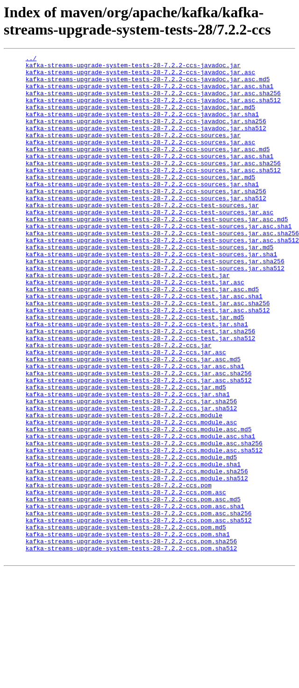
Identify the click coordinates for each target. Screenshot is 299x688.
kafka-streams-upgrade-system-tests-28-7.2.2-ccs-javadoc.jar (133, 67)
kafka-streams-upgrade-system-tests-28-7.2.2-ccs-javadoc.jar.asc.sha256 (153, 101)
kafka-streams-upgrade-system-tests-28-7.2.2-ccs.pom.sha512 (131, 647)
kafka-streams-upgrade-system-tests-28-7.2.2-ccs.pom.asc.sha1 (135, 597)
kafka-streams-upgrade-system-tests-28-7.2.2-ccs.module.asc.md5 (139, 504)
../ (31, 59)
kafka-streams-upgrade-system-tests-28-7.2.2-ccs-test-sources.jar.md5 (149, 286)
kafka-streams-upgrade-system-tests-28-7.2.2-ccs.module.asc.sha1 (140, 513)
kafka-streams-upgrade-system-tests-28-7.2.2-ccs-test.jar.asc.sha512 (148, 362)
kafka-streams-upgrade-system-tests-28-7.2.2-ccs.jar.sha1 (128, 462)
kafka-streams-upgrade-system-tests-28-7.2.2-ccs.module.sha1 (133, 546)
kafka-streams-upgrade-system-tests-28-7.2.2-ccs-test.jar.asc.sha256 (148, 353)
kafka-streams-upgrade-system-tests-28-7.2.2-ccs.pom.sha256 (131, 639)
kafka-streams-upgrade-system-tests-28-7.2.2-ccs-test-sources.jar (142, 236)
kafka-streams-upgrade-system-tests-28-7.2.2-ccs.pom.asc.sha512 (139, 614)
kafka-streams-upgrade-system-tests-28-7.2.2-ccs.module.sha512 (137, 563)
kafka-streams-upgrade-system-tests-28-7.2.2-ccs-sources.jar (133, 151)
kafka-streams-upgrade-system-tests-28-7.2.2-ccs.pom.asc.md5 (133, 588)
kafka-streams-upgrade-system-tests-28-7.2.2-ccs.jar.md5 (126, 454)
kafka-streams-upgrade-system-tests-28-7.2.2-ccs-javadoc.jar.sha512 (146, 143)
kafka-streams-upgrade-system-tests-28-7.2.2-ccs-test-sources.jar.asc (149, 244)
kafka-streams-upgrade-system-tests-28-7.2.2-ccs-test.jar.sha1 (137, 378)
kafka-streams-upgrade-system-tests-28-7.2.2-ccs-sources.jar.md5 (140, 202)
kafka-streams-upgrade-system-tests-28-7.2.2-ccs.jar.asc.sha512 (139, 446)
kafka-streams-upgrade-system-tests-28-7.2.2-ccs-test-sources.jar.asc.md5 (157, 252)
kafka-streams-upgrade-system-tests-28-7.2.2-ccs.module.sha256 (137, 555)
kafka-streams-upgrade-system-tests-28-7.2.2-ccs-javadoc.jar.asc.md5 (148, 84)
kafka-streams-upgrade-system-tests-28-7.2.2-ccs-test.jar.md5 (135, 370)
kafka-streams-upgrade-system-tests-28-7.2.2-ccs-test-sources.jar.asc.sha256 (162, 269)
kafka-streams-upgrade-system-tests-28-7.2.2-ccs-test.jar (128, 320)
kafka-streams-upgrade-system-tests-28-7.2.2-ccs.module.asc (131, 496)
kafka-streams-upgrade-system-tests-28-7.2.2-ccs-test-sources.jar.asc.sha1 (159, 261)
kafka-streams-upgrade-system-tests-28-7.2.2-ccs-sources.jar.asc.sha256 (153, 185)
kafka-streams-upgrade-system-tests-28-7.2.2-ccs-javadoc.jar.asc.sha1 (149, 93)
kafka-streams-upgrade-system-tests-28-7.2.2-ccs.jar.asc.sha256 (139, 437)
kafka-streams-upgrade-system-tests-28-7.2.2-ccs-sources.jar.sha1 (142, 210)
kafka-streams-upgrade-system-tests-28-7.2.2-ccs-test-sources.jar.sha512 (155, 311)
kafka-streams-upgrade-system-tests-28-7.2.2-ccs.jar (119, 404)
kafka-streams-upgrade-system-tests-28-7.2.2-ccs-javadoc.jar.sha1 (142, 126)
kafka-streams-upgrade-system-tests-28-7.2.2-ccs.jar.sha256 (131, 471)
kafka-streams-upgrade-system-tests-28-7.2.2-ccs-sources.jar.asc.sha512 (153, 194)
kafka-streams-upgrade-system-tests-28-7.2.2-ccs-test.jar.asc (135, 328)
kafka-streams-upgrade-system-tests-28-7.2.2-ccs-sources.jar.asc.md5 (148, 168)
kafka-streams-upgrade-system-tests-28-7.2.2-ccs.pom (119, 572)
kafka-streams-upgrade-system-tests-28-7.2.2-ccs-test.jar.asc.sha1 (144, 345)
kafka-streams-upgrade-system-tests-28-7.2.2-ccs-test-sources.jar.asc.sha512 (162, 278)
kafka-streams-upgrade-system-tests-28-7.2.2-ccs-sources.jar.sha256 (146, 219)
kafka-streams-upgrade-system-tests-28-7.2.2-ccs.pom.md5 (126, 622)
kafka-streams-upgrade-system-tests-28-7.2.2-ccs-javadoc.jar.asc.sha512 (153, 109)
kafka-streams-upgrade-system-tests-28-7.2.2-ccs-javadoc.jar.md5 (140, 118)
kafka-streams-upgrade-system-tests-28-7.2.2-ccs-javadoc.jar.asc (140, 76)
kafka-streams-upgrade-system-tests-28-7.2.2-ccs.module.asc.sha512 (144, 530)
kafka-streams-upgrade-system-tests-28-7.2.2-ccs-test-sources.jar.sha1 (151, 294)
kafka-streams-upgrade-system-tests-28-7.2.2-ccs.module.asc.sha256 (144, 521)
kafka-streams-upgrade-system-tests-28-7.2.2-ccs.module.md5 (131, 538)
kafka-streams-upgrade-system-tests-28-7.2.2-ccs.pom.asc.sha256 (139, 605)
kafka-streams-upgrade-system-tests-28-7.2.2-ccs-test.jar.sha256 (140, 387)
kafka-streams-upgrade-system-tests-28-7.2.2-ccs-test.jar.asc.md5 (142, 336)
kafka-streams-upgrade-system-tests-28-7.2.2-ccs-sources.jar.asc (140, 160)
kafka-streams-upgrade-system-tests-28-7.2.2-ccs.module (124, 488)
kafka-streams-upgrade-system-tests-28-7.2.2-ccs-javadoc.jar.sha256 (146, 135)
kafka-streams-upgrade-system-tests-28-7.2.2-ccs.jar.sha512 (131, 479)
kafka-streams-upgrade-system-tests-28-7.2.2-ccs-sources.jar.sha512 (146, 227)
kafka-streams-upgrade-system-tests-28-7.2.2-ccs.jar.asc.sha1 (135, 429)
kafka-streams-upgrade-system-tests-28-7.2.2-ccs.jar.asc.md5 (133, 420)
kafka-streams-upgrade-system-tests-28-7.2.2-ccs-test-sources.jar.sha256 (155, 303)
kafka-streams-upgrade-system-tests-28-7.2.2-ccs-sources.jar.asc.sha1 (149, 177)
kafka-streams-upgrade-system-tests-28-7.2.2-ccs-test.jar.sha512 (140, 395)
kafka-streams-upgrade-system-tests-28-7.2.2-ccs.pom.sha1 (128, 630)
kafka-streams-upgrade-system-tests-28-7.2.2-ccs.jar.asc (126, 412)
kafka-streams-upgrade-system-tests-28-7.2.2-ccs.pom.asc (126, 580)
